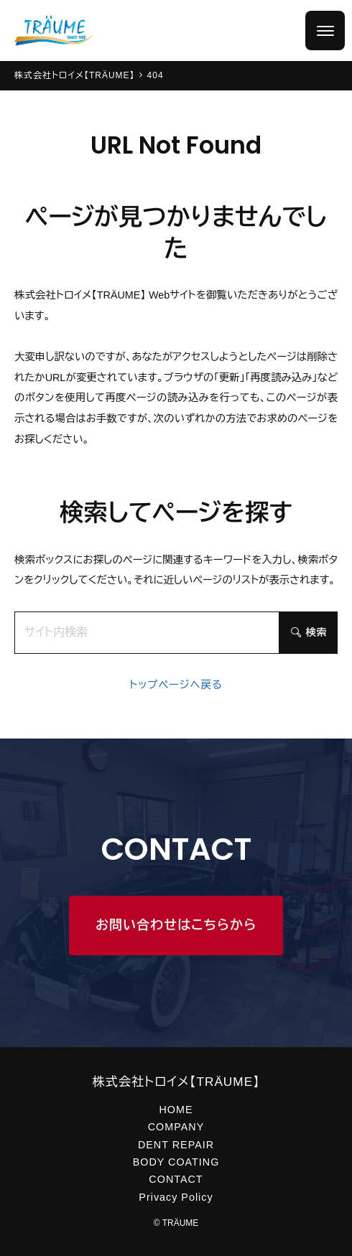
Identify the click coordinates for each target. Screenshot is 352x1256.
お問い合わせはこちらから (176, 925)
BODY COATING (176, 1162)
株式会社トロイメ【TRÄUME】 (176, 1081)
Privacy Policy (176, 1197)
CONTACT (176, 1179)
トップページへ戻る (176, 684)
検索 (309, 632)
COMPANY (176, 1127)
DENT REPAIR (176, 1144)
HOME (176, 1109)
